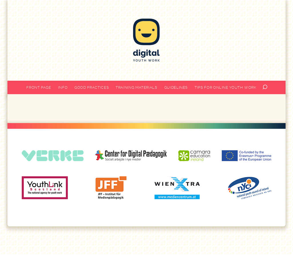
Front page (38, 87)
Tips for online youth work (225, 87)
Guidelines (176, 87)
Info (63, 87)
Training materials (136, 87)
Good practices (91, 87)
